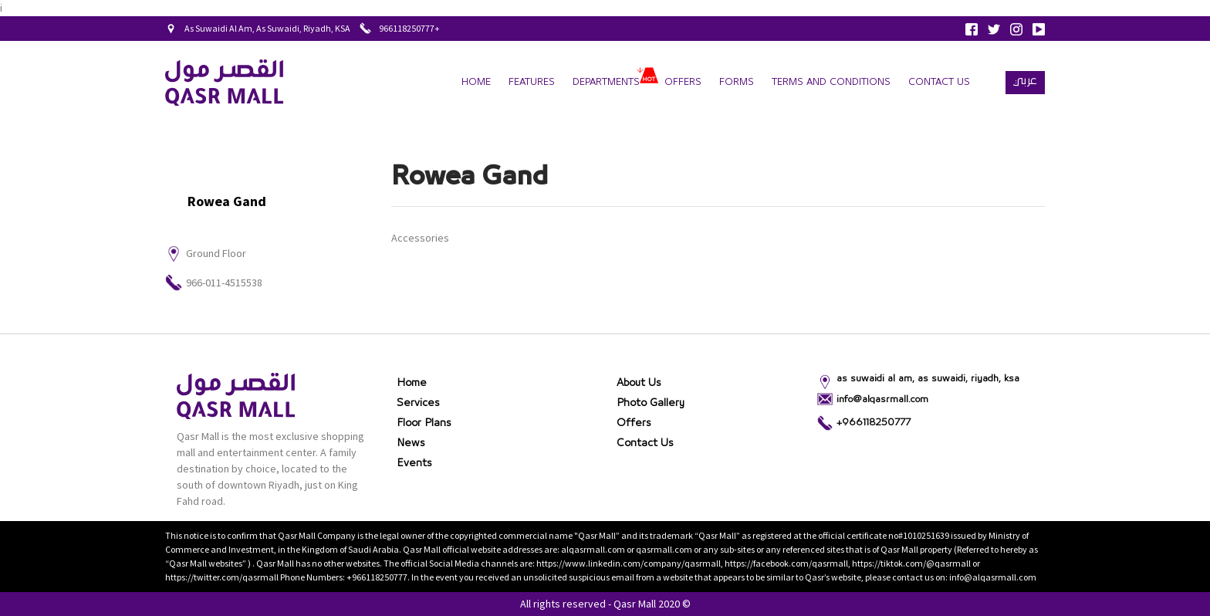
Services (418, 403)
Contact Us (939, 82)
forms (736, 82)
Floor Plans (424, 423)
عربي (1025, 80)
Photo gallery (650, 403)
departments (606, 82)
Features (532, 82)
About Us (639, 383)
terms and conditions (831, 82)
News (411, 443)
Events (414, 463)
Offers (682, 82)
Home (476, 82)
